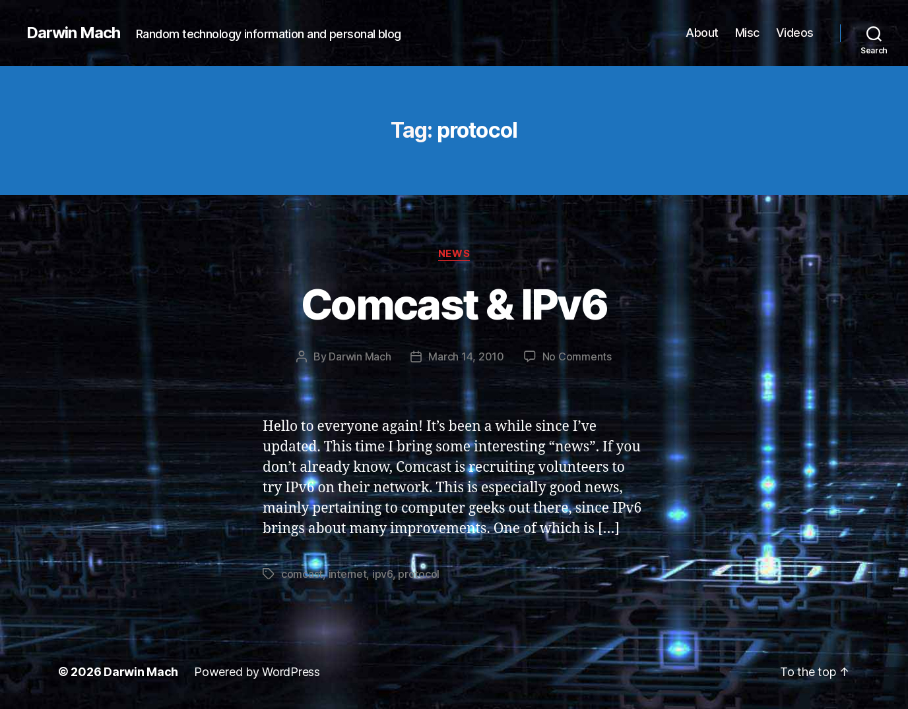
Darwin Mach (73, 33)
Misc (747, 33)
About (702, 33)
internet (348, 574)
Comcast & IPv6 (454, 304)
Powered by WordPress (257, 672)
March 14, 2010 (465, 356)
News (454, 254)
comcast (302, 574)
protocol (418, 574)
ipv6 (382, 574)
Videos (795, 33)
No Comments (577, 356)
